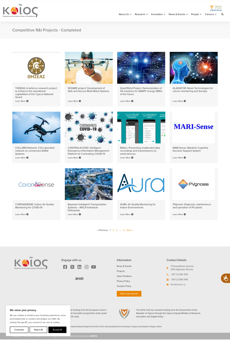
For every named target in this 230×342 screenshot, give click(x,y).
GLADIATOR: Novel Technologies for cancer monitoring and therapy (194, 89)
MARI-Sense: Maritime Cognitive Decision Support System (191, 149)
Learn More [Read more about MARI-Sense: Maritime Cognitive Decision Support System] (179, 160)
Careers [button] (210, 14)
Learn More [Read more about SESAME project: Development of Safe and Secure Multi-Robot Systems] (74, 100)
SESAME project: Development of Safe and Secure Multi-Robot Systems (87, 91)
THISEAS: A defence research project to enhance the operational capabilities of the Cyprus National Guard (35, 92)
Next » (129, 232)
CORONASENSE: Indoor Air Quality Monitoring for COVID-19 (35, 208)
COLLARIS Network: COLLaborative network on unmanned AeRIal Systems (35, 150)
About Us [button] (125, 14)
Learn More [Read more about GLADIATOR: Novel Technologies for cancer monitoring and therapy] (179, 100)
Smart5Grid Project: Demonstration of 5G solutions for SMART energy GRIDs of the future (140, 91)
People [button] (196, 14)
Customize (19, 329)
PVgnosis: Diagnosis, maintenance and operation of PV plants (192, 208)
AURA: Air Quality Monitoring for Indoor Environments (138, 208)
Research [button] (141, 14)
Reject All (38, 329)
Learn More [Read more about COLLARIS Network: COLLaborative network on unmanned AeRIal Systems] (21, 160)
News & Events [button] (178, 14)
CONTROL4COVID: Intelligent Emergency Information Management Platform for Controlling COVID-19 (85, 152)
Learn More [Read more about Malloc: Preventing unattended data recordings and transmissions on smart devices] (126, 160)
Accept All (57, 329)
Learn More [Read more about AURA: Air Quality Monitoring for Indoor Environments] (126, 216)
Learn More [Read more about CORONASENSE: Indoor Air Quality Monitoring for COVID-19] (21, 216)
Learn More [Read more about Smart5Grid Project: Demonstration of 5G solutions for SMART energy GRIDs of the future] (126, 100)
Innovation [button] (158, 14)
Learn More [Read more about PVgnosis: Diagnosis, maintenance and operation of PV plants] (179, 216)
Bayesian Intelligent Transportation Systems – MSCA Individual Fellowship (87, 210)
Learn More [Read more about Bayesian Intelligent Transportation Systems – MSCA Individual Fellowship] (74, 216)
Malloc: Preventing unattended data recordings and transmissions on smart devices (140, 150)
